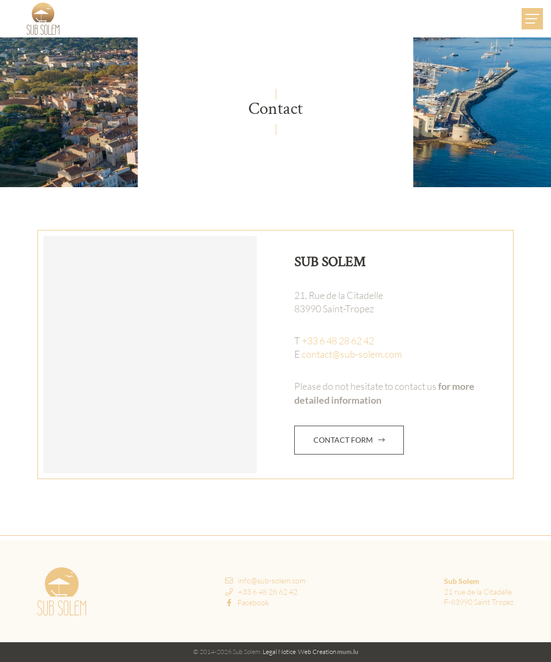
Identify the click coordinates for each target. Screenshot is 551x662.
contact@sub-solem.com (352, 354)
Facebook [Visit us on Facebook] (247, 602)
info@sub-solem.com (271, 580)
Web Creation (317, 652)
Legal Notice (279, 652)
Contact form (343, 439)
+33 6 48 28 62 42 (338, 341)
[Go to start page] (43, 19)
